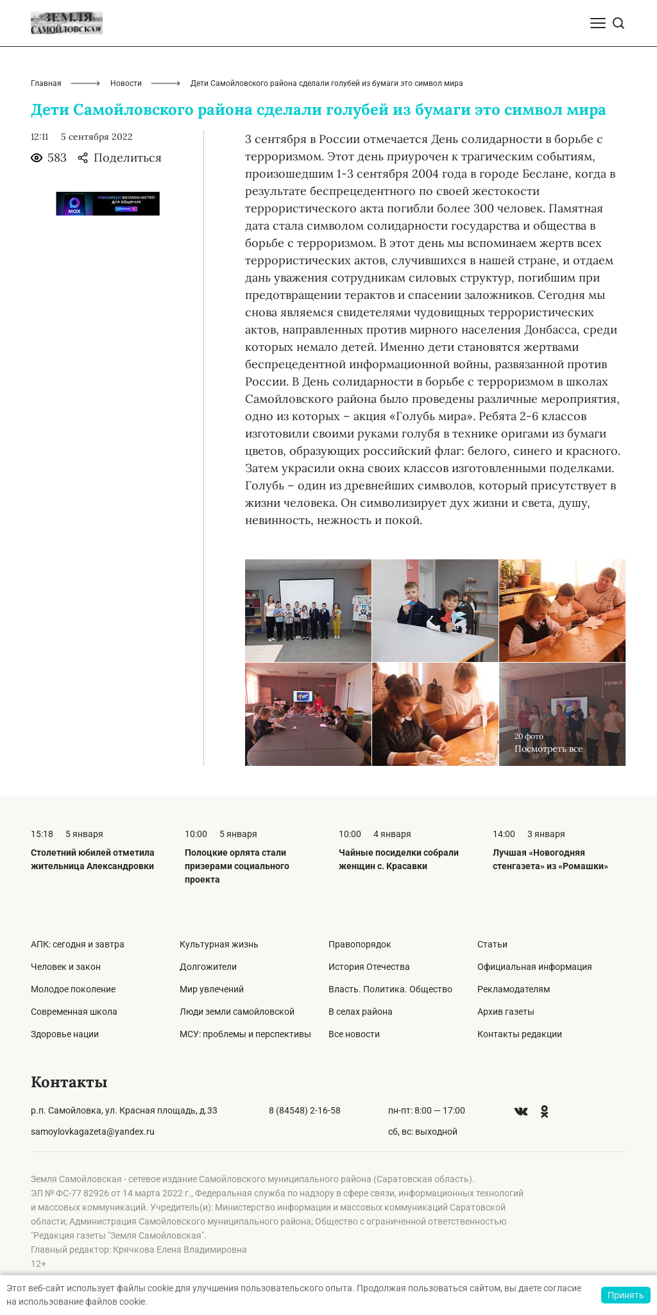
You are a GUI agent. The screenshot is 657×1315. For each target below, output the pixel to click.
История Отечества (369, 967)
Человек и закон (66, 967)
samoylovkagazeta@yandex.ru (93, 1131)
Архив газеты (505, 1011)
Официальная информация (534, 967)
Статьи (492, 944)
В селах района (360, 1011)
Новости (126, 83)
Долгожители (208, 967)
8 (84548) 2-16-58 (305, 1110)
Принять (626, 1295)
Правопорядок (359, 944)
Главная (46, 83)
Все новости (354, 1034)
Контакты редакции (519, 1034)
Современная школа (74, 1011)
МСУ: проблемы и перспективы (245, 1034)
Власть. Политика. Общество (390, 989)
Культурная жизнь (219, 944)
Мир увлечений (212, 989)
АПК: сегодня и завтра (77, 944)
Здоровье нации (65, 1034)
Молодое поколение (73, 989)
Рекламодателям (513, 989)
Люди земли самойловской (237, 1011)
